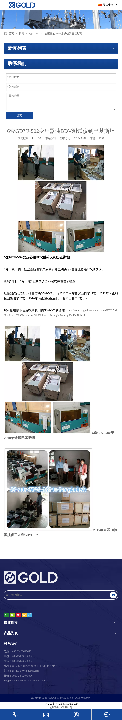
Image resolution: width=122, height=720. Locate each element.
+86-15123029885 (18, 656)
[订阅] (113, 595)
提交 (19, 115)
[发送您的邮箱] (55, 595)
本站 (101, 138)
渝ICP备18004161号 (61, 707)
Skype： (9, 680)
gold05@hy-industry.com (25, 670)
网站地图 (86, 698)
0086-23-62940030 (18, 675)
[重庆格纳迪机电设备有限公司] (61, 19)
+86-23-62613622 (17, 651)
